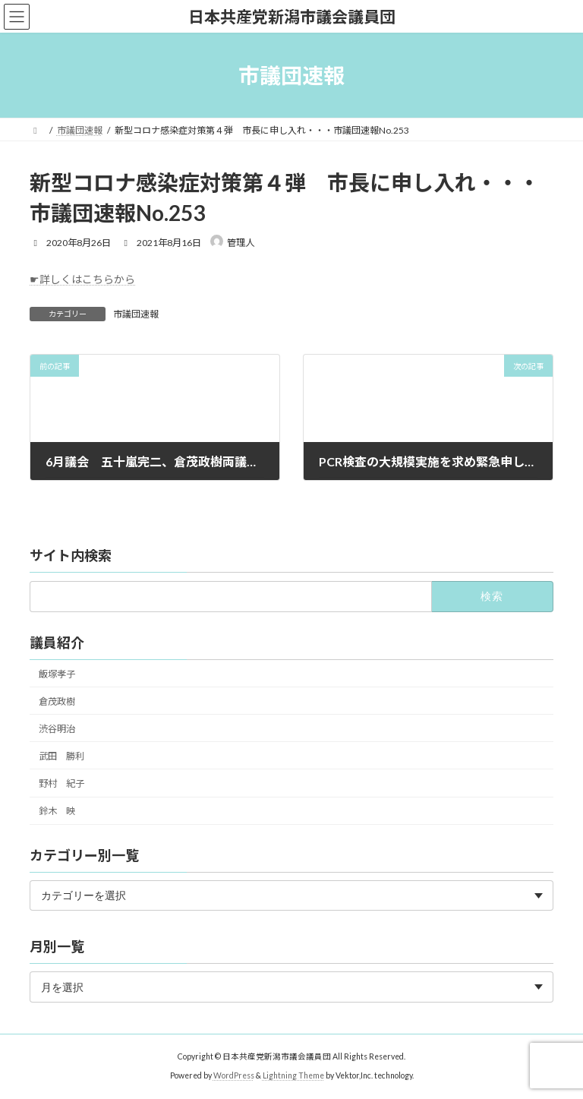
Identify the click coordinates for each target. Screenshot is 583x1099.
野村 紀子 (61, 783)
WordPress (233, 1075)
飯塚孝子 (57, 673)
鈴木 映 (57, 810)
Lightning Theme (293, 1075)
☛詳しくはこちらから (82, 279)
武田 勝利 (61, 755)
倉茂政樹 (57, 700)
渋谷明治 (57, 728)
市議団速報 (136, 314)
